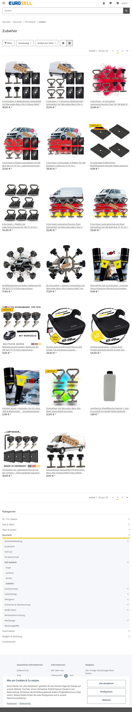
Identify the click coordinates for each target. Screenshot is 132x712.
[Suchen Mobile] (62, 11)
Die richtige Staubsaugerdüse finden (99, 672)
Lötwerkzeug (11, 594)
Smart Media (8, 631)
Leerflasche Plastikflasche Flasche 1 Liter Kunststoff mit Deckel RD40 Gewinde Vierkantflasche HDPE (109, 410)
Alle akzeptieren (106, 683)
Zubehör (10, 583)
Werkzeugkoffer (12, 625)
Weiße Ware (10, 610)
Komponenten (11, 588)
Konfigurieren (106, 692)
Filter (8, 43)
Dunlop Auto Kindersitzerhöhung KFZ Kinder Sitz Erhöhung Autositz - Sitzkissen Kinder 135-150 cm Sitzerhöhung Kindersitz (64, 348)
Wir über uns (57, 670)
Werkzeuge (10, 620)
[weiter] (127, 50)
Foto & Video (8, 524)
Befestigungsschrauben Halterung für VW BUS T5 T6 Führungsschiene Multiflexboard (20, 348)
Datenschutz (25, 703)
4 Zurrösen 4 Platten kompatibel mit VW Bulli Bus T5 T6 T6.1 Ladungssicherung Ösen (21, 164)
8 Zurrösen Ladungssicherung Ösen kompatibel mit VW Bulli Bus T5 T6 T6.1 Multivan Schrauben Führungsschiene (109, 226)
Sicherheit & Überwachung (17, 604)
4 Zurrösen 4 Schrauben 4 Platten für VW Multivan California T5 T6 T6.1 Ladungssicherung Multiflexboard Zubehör (65, 164)
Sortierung (23, 43)
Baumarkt (7, 535)
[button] (104, 3)
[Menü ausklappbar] (3, 2)
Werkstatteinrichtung (15, 615)
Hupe (8, 567)
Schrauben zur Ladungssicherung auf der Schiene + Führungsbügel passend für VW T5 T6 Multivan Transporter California (20, 471)
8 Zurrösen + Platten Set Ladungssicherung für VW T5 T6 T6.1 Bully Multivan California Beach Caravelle (22, 226)
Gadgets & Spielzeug (12, 636)
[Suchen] (126, 11)
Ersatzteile (10, 546)
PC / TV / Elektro (9, 519)
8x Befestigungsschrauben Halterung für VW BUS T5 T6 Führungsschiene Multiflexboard (21, 287)
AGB (19, 675)
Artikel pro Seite (45, 43)
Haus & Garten (9, 529)
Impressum (12, 703)
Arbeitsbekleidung (13, 541)
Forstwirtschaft (12, 557)
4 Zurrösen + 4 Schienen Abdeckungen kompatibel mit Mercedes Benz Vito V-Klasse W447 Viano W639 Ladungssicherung (64, 103)
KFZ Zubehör (11, 562)
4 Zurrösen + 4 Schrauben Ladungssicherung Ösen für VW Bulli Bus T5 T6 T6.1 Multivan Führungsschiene (110, 103)
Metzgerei (9, 599)
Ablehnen (106, 700)
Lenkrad (9, 573)
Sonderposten (9, 641)
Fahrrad (8, 551)
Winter (9, 578)
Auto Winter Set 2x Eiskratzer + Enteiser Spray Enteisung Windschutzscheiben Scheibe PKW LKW (109, 287)
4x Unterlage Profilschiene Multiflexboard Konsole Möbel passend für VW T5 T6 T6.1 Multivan (109, 164)
